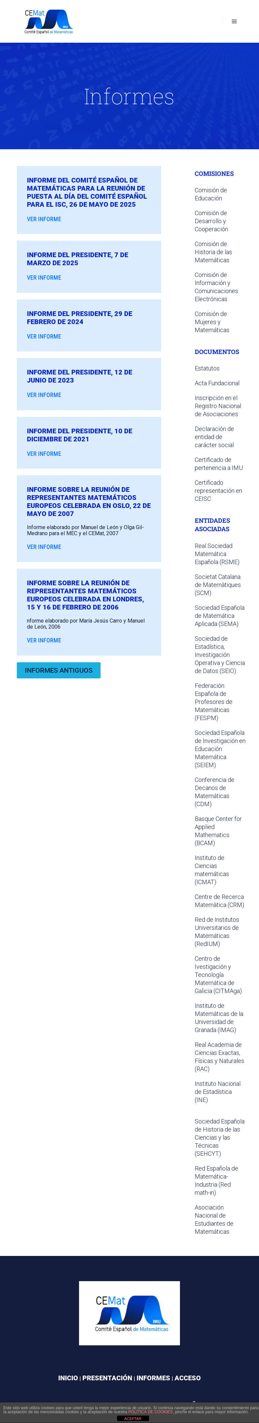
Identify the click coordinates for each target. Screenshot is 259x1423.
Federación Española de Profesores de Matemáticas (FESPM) (213, 701)
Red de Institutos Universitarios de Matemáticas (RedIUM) (217, 931)
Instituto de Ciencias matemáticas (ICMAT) (212, 869)
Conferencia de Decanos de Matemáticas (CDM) (214, 791)
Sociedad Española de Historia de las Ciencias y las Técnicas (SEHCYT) (220, 1137)
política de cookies (150, 1412)
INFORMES (153, 1378)
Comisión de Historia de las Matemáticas (213, 252)
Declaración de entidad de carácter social (214, 436)
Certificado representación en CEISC (218, 490)
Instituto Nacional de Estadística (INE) (217, 1091)
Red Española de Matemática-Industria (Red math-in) (216, 1180)
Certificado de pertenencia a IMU (219, 463)
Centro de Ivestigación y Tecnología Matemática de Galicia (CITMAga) (218, 974)
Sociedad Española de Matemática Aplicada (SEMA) (220, 615)
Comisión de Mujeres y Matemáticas (212, 321)
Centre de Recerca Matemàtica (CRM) (219, 900)
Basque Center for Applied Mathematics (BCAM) (218, 830)
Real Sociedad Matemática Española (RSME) (217, 553)
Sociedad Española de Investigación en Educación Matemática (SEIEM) (220, 748)
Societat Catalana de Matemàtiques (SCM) (218, 584)
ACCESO (188, 1378)
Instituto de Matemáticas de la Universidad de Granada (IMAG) (219, 1017)
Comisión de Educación (211, 194)
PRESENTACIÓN (107, 1378)
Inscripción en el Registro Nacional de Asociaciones (218, 406)
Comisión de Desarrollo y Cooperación (211, 221)
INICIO (68, 1378)
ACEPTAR (132, 1419)
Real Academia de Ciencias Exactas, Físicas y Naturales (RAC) (219, 1056)
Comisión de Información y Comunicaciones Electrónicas (216, 287)
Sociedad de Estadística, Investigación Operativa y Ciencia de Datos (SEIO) (220, 654)
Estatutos (207, 368)
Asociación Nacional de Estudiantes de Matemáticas (214, 1219)
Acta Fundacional (217, 383)
